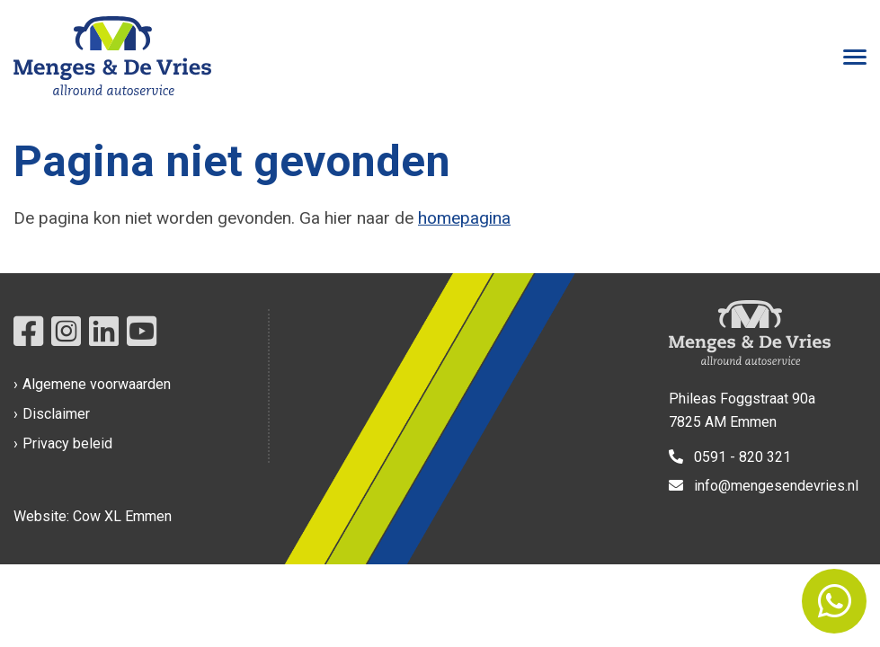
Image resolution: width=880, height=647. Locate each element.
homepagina (464, 218)
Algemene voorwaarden (96, 384)
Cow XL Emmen (122, 516)
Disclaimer (56, 413)
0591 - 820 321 (730, 456)
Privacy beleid (67, 443)
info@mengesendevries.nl (763, 485)
